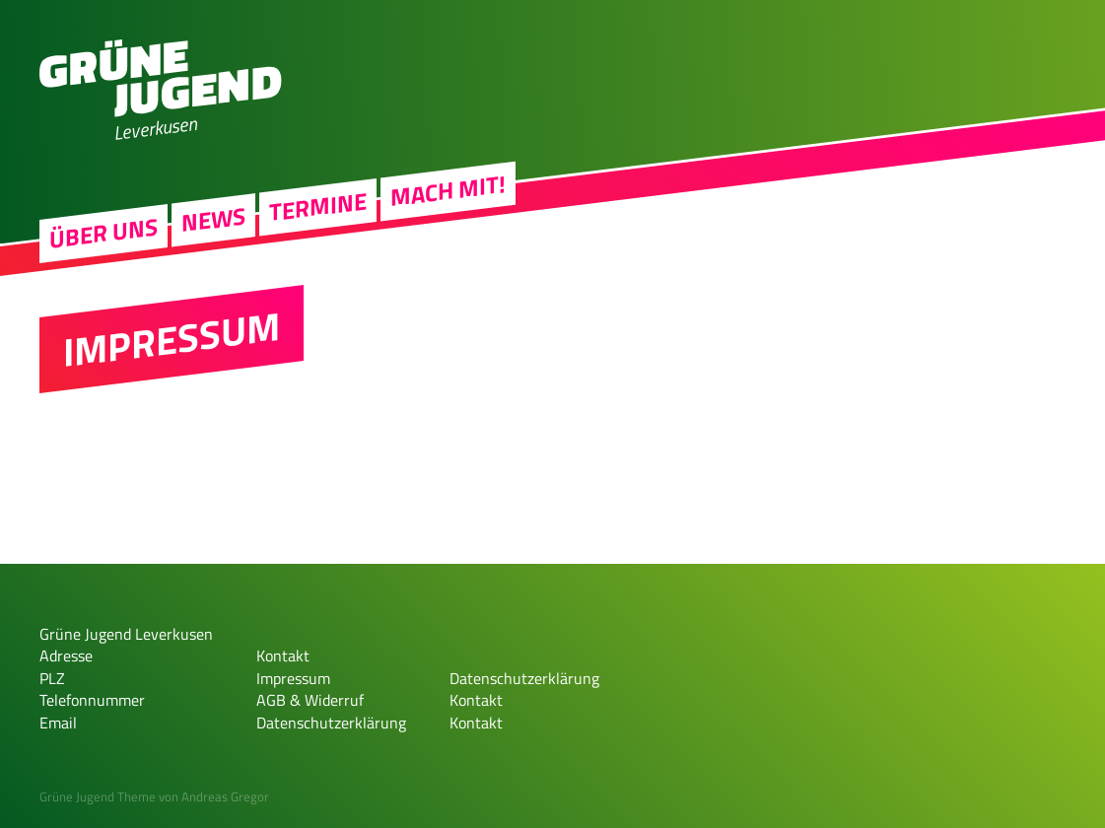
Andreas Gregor (225, 796)
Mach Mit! (448, 193)
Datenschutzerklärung (331, 722)
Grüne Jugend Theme (97, 796)
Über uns (103, 236)
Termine (318, 210)
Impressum (293, 678)
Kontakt (283, 655)
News (213, 222)
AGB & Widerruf (310, 700)
